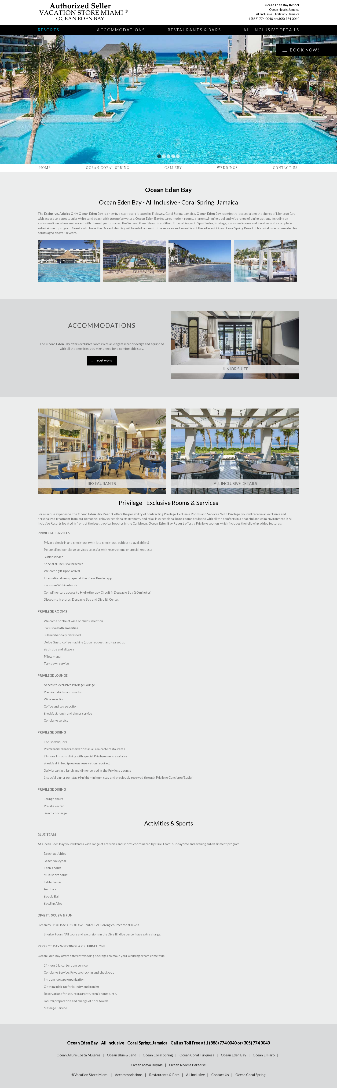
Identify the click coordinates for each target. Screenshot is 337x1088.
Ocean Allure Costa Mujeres (78, 1055)
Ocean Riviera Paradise (187, 1065)
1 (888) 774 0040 (260, 19)
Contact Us (285, 167)
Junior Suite (235, 368)
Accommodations (121, 29)
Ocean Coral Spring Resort (234, 228)
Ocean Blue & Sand (121, 1055)
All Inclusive (195, 1075)
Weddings (227, 167)
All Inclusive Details (271, 29)
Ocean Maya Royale (147, 1065)
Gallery (173, 167)
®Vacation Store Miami (89, 1075)
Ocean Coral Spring (108, 167)
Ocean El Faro (264, 1055)
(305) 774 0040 (288, 19)
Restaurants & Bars (194, 29)
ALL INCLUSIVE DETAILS (235, 483)
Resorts (48, 29)
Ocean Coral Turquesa (196, 1055)
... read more (102, 360)
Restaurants (102, 483)
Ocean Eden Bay (233, 1055)
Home (45, 167)
